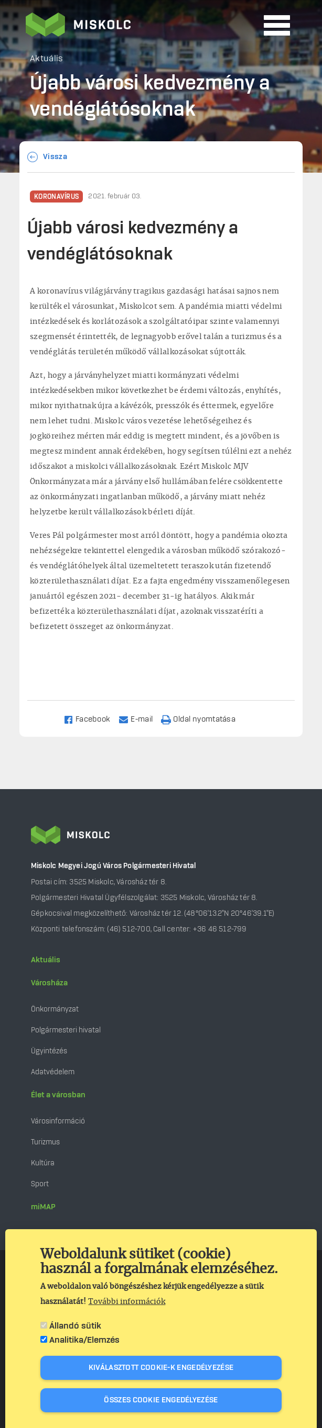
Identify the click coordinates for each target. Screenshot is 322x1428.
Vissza (55, 157)
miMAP (43, 1207)
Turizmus (45, 1142)
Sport (40, 1184)
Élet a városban (58, 1095)
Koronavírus (56, 196)
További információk (126, 1302)
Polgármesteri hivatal (66, 1030)
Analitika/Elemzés (84, 1340)
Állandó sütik (75, 1326)
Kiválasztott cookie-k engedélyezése (161, 1368)
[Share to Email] (140, 718)
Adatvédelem (52, 1072)
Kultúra (43, 1163)
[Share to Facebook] (91, 718)
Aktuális (45, 960)
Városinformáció (58, 1121)
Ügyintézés (49, 1051)
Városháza (49, 983)
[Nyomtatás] (202, 718)
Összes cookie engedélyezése (161, 1400)
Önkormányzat (55, 1009)
